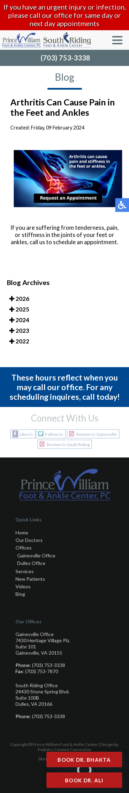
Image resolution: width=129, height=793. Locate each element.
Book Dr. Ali (84, 780)
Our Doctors (29, 540)
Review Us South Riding (68, 444)
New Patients (30, 579)
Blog (20, 594)
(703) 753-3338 (65, 58)
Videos (23, 586)
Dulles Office (31, 563)
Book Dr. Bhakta (84, 760)
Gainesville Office (36, 555)
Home (21, 532)
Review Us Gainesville (96, 434)
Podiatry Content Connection (65, 749)
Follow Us (54, 434)
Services (24, 571)
